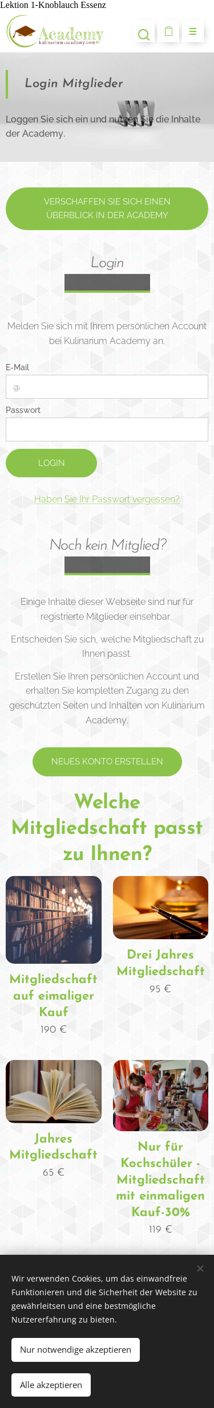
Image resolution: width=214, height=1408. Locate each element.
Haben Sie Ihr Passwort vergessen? (107, 499)
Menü (189, 31)
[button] (144, 31)
